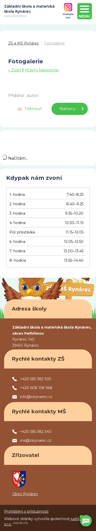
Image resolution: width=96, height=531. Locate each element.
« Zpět (14, 70)
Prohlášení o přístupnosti (26, 511)
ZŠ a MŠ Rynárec (23, 43)
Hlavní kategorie (42, 70)
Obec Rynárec (25, 494)
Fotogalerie (54, 43)
